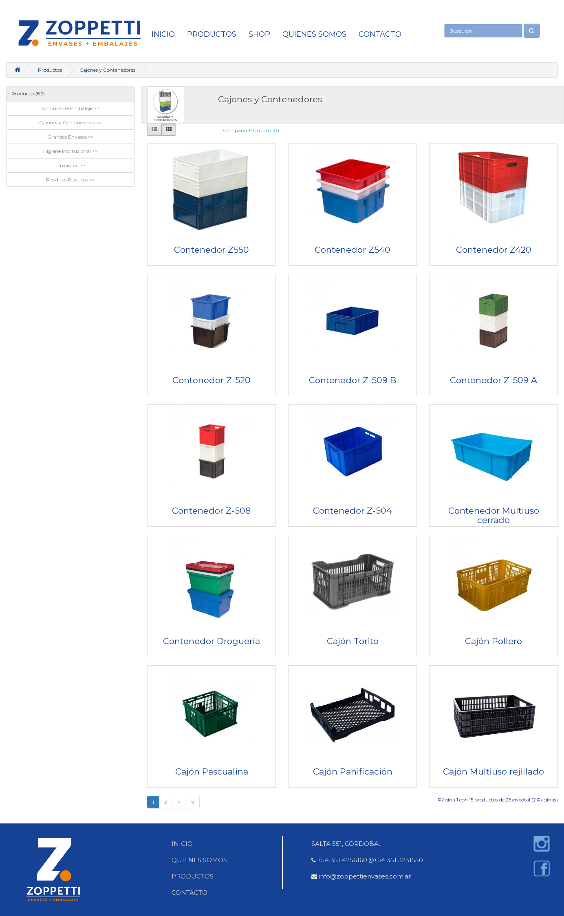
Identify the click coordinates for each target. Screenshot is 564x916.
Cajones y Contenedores (107, 70)
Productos (211, 34)
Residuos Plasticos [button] (67, 180)
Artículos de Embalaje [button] (68, 108)
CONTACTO (380, 34)
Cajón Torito (353, 641)
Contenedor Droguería (211, 641)
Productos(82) (28, 93)
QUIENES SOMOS (314, 34)
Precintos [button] (67, 165)
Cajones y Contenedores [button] (67, 122)
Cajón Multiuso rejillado (493, 771)
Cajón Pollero (493, 641)
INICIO (163, 34)
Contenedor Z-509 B (353, 380)
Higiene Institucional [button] (67, 151)
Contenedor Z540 (352, 250)
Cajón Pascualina (211, 771)
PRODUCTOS (193, 876)
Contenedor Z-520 (211, 380)
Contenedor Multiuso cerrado (493, 515)
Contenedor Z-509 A (493, 380)
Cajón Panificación (352, 771)
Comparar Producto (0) (251, 130)
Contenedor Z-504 (352, 510)
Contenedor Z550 (211, 250)
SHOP (259, 34)
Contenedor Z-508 (211, 510)
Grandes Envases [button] (67, 137)
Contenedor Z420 (493, 250)
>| (192, 802)
